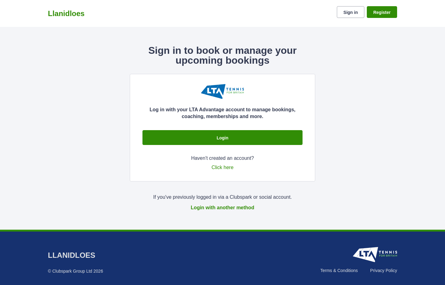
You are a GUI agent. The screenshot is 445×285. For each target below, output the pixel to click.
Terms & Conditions (339, 270)
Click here (222, 167)
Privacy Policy (383, 270)
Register (382, 12)
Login (222, 137)
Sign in (350, 12)
